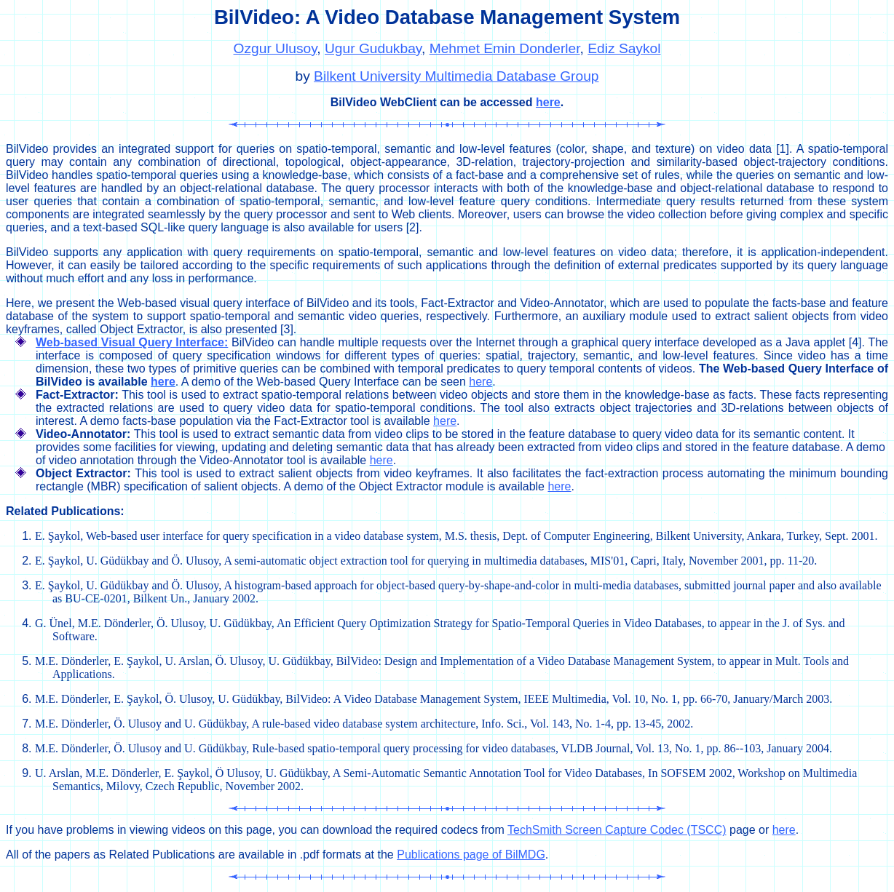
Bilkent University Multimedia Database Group (456, 76)
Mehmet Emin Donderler (505, 48)
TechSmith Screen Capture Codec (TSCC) (617, 830)
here (548, 102)
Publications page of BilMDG (471, 854)
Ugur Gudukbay (373, 48)
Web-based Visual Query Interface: (132, 342)
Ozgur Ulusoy (275, 48)
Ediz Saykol (624, 48)
